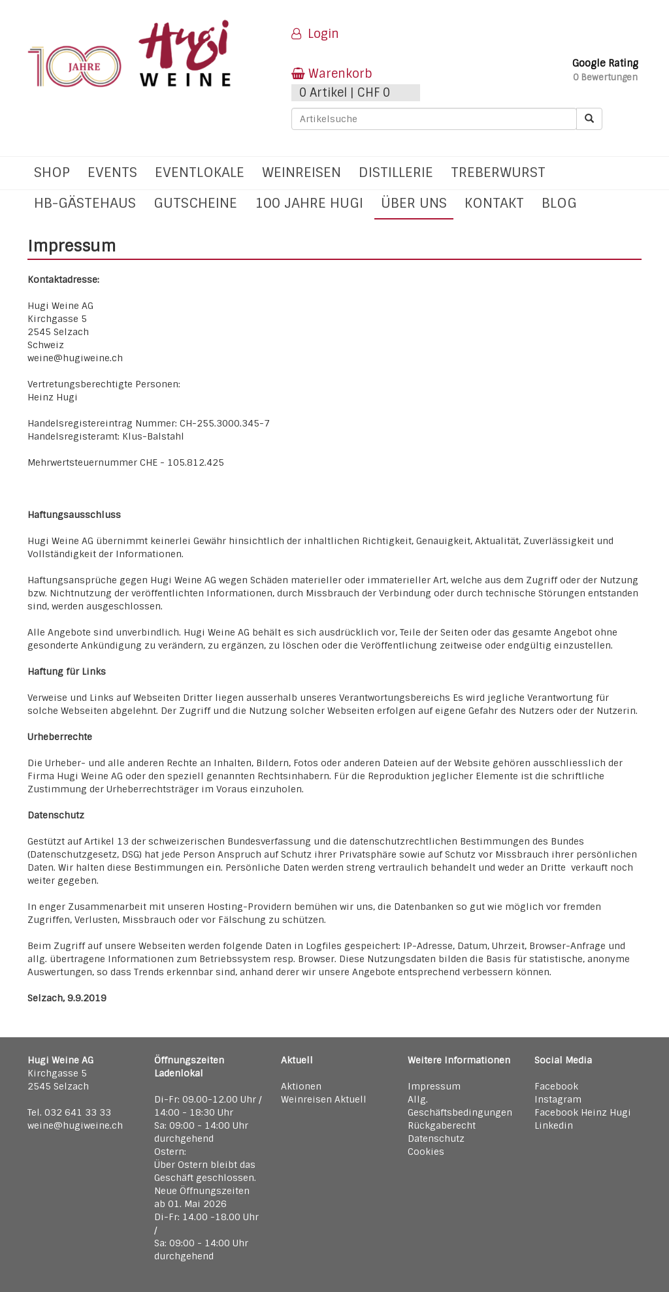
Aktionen (301, 1086)
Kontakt (494, 203)
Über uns (414, 203)
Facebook (556, 1086)
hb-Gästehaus (85, 203)
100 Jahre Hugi (309, 203)
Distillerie (396, 172)
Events (112, 172)
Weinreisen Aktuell (324, 1099)
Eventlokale (199, 172)
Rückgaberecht (442, 1125)
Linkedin (553, 1125)
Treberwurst (498, 172)
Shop (52, 172)
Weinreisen (301, 172)
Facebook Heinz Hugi (582, 1112)
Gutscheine (195, 203)
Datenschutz (436, 1138)
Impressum (434, 1086)
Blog (559, 203)
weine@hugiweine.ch (75, 1125)
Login (315, 34)
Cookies (426, 1151)
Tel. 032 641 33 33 (69, 1112)
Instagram (557, 1099)
